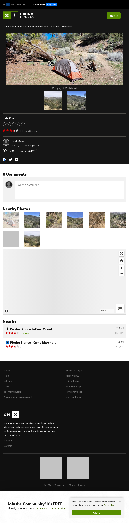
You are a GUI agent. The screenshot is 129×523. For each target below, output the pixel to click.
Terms (72, 485)
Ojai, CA (34, 145)
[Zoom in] (121, 268)
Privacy (81, 485)
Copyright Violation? (64, 88)
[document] (96, 507)
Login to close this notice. (51, 508)
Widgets (8, 381)
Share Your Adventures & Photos (20, 397)
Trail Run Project (74, 386)
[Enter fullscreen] (121, 253)
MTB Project (72, 375)
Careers (8, 445)
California (8, 26)
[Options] (120, 308)
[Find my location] (121, 261)
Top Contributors (12, 391)
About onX (9, 440)
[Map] (64, 281)
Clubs (7, 386)
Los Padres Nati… (41, 26)
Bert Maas (18, 141)
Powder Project (74, 391)
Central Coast (22, 26)
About (7, 370)
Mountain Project (74, 370)
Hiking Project (73, 381)
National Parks (73, 397)
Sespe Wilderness (62, 26)
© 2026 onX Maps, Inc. (55, 485)
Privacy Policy (110, 505)
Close (96, 512)
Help (6, 375)
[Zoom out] (121, 273)
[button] (4, 159)
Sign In (113, 15)
